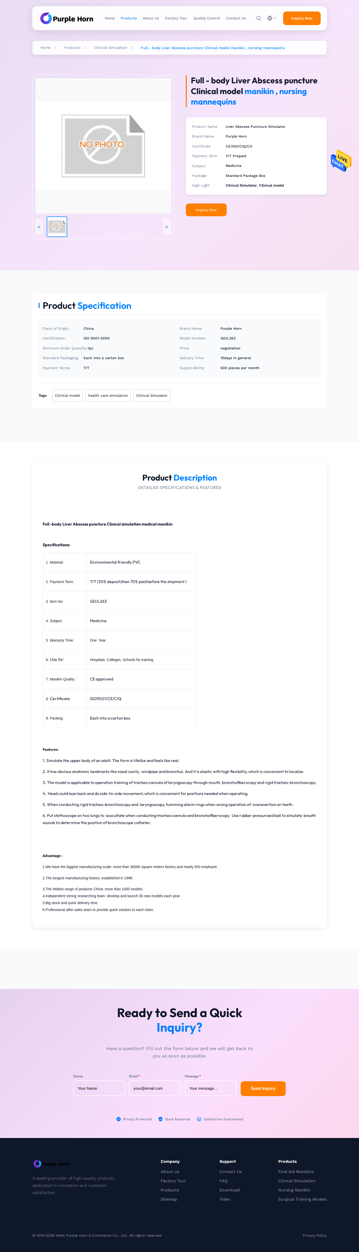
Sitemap (169, 1199)
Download (229, 1190)
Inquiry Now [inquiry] (301, 18)
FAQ (223, 1180)
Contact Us (236, 18)
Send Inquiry (263, 1088)
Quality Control (206, 18)
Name (78, 1076)
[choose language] (272, 18)
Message (193, 1076)
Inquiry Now (206, 210)
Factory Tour (176, 18)
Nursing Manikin (294, 1190)
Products (129, 18)
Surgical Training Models (302, 1199)
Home (110, 18)
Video (224, 1199)
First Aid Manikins (296, 1171)
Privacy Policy (315, 1235)
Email (134, 1076)
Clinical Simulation (110, 47)
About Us (151, 18)
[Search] (258, 18)
